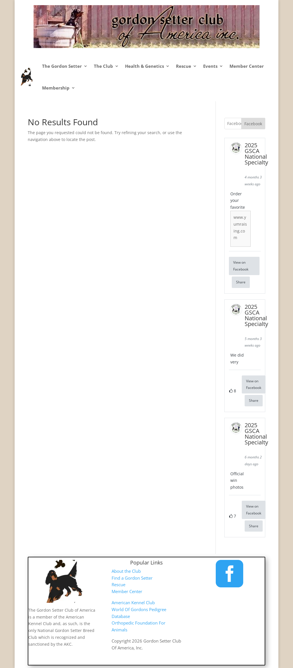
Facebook (253, 123)
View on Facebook (240, 266)
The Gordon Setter (62, 66)
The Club (103, 66)
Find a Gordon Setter (132, 578)
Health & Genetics (144, 66)
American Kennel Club (133, 602)
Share (241, 282)
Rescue (183, 66)
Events (210, 66)
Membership (56, 88)
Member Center (246, 66)
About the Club (126, 571)
